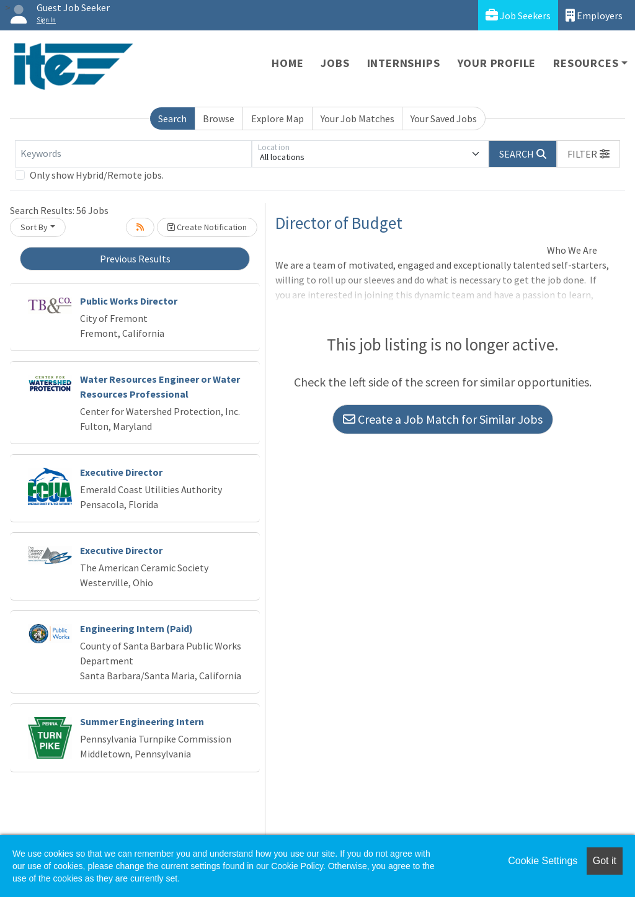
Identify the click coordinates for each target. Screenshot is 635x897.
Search (172, 118)
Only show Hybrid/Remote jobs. (97, 175)
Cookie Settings (542, 860)
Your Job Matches (357, 118)
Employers (594, 15)
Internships (403, 63)
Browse (218, 118)
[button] (588, 153)
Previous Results (135, 258)
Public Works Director (128, 301)
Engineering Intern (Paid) (136, 628)
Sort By (34, 227)
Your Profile (497, 63)
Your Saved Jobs (444, 118)
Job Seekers (518, 15)
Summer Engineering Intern (142, 721)
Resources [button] (585, 63)
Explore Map (277, 118)
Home (287, 63)
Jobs (335, 63)
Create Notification (207, 227)
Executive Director (121, 472)
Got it (604, 860)
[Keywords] (133, 153)
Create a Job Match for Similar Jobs (443, 419)
